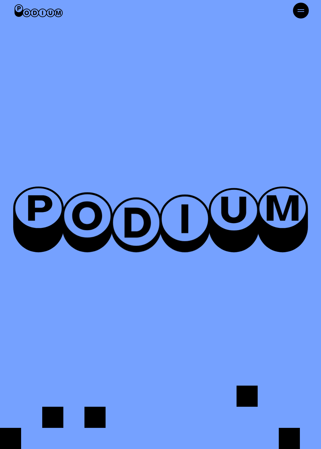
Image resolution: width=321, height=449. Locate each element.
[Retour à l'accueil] (38, 10)
